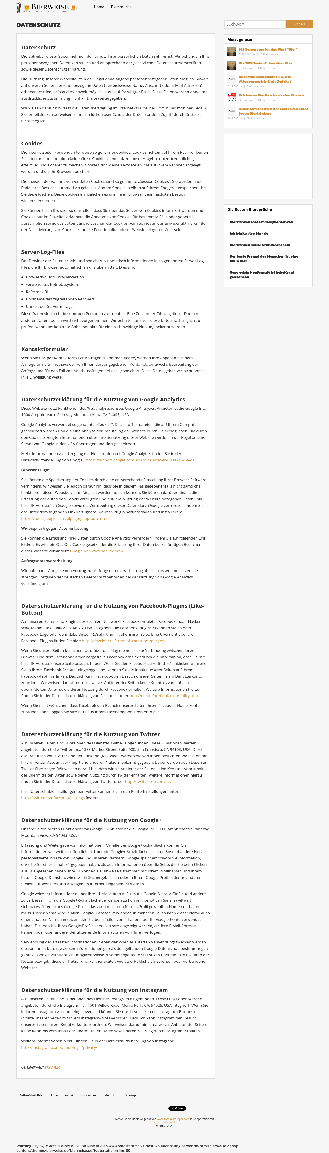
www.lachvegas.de (164, 1122)
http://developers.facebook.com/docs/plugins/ (123, 640)
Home (99, 6)
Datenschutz (111, 1095)
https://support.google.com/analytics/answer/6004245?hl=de (140, 460)
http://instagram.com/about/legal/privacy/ (59, 1047)
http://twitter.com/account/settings (53, 797)
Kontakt (69, 1095)
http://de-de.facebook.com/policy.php (164, 695)
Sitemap (130, 1095)
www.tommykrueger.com (173, 1119)
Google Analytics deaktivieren (96, 550)
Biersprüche (121, 6)
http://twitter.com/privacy (148, 781)
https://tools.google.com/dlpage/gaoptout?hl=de (65, 518)
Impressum (88, 1095)
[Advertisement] (268, 166)
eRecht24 (52, 1067)
